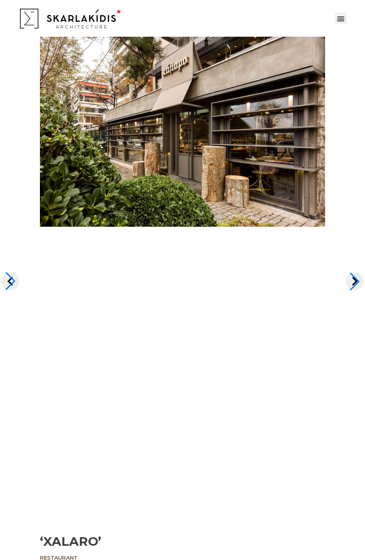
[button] (341, 18)
